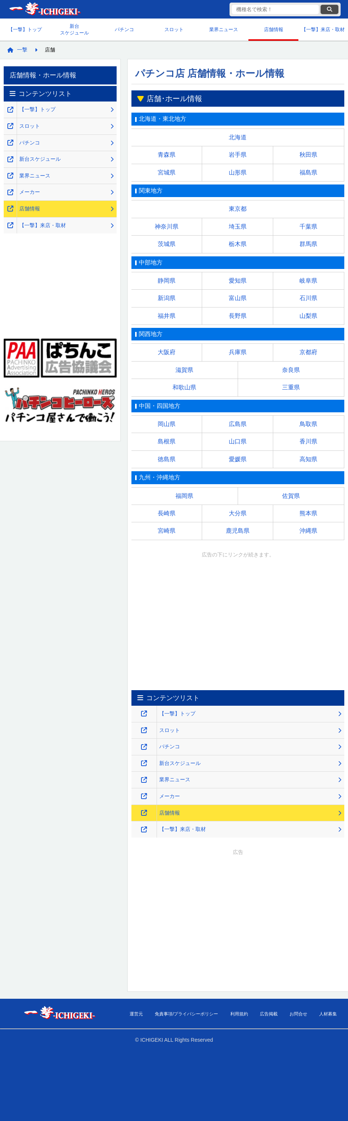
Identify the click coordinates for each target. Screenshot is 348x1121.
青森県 (166, 155)
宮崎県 (166, 531)
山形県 (238, 172)
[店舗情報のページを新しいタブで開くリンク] (144, 813)
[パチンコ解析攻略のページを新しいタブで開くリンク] (144, 747)
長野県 (238, 316)
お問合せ (298, 1014)
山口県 (238, 441)
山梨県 (308, 316)
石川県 (308, 298)
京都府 (308, 352)
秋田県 (308, 155)
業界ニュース (223, 29)
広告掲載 (269, 1014)
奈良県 (291, 370)
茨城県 (166, 244)
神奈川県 (166, 226)
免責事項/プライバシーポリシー (186, 1014)
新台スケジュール (74, 29)
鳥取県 (308, 424)
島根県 (166, 441)
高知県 (308, 459)
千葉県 (308, 226)
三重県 (291, 387)
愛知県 (238, 280)
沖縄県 (308, 531)
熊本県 (308, 513)
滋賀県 (184, 370)
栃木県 (238, 244)
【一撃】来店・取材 (323, 29)
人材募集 (328, 1014)
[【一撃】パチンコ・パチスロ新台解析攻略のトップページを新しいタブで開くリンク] (144, 713)
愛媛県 (238, 459)
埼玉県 (238, 226)
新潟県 (166, 298)
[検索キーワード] (275, 9)
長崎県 (166, 513)
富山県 (238, 298)
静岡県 (166, 280)
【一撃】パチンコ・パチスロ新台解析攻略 (44, 9)
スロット (174, 29)
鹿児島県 (238, 531)
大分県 (238, 513)
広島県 (238, 424)
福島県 (308, 172)
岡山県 (166, 424)
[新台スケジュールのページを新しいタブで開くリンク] (144, 763)
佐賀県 (291, 496)
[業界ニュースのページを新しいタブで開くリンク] (144, 780)
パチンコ (124, 29)
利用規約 (239, 1014)
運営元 (136, 1014)
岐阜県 (308, 280)
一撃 (22, 50)
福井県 (166, 316)
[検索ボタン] (329, 9)
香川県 (308, 441)
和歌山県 (184, 387)
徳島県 (166, 459)
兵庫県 (238, 352)
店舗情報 (273, 29)
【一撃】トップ (25, 29)
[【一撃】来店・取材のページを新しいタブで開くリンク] (144, 829)
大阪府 (166, 352)
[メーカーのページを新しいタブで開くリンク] (144, 796)
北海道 (238, 137)
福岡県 (184, 496)
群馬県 (308, 244)
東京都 (238, 209)
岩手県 (238, 155)
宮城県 (166, 172)
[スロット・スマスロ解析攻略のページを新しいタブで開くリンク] (144, 730)
